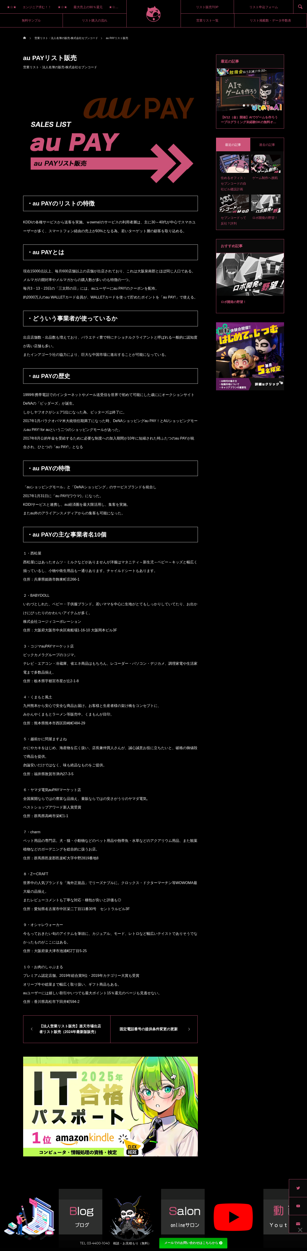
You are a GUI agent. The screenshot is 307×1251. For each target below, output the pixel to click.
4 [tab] (256, 105)
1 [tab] (244, 105)
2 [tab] (248, 105)
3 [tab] (252, 105)
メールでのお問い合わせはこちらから (193, 1243)
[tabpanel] (250, 98)
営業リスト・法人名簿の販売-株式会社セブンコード (60, 67)
